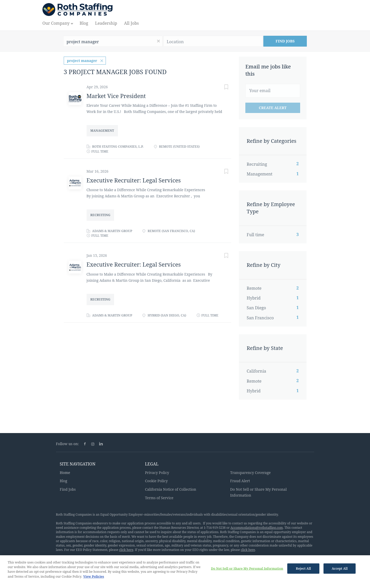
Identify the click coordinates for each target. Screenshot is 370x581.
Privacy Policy (157, 472)
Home (65, 472)
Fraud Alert (240, 480)
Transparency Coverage (250, 472)
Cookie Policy (156, 480)
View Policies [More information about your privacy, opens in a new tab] (93, 578)
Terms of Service (159, 497)
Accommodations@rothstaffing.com (256, 527)
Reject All (303, 570)
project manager (82, 60)
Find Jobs (285, 41)
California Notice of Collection (170, 489)
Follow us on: (67, 443)
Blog (63, 480)
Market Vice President (116, 96)
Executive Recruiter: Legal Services (134, 180)
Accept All (340, 570)
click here (126, 550)
